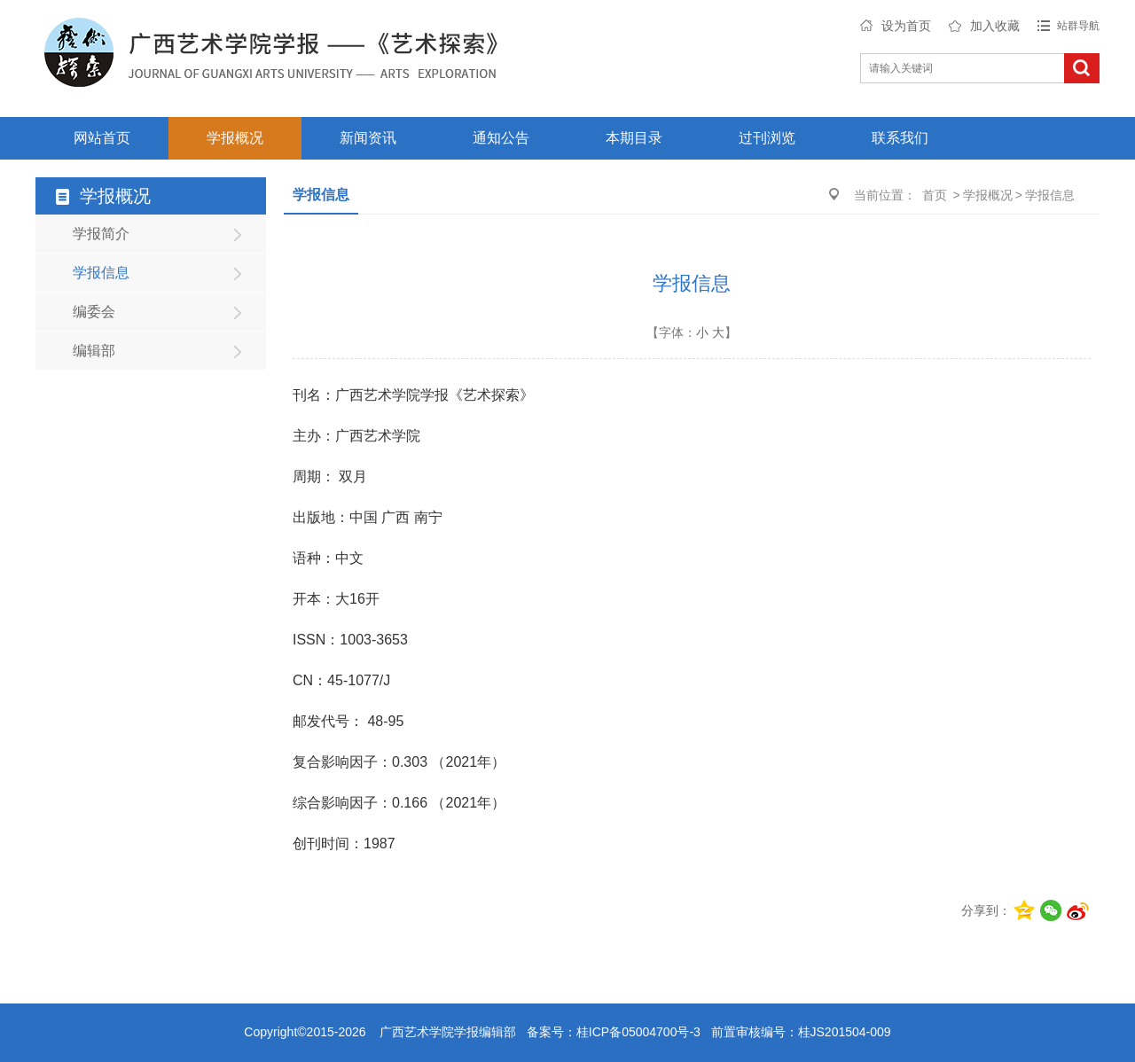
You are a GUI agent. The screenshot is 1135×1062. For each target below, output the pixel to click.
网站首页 (102, 137)
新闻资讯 (368, 137)
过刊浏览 (767, 137)
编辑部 (94, 350)
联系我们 (900, 137)
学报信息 (101, 272)
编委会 (94, 311)
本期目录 (634, 137)
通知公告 (501, 137)
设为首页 (906, 26)
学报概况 (235, 137)
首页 (934, 195)
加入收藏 (995, 26)
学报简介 (101, 233)
